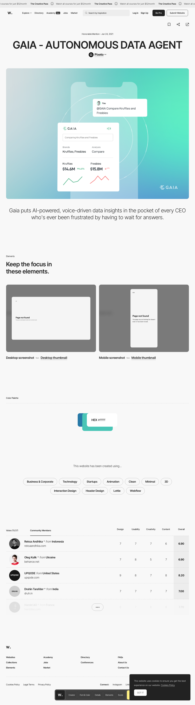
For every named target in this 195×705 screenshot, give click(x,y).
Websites (10, 657)
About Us (122, 662)
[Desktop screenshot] (51, 318)
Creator (72, 695)
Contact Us (123, 667)
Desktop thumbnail (54, 357)
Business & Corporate (40, 481)
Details (98, 695)
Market (74, 13)
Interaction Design (65, 490)
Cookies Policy (13, 684)
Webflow (135, 490)
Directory (39, 13)
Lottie (117, 490)
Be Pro (159, 13)
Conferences (87, 662)
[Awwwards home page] (60, 695)
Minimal (150, 481)
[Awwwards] (10, 13)
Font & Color (85, 695)
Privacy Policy (44, 684)
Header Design (95, 490)
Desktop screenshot (20, 358)
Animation (113, 481)
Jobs (65, 13)
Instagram (117, 684)
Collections (11, 662)
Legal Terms (28, 684)
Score (120, 695)
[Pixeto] (97, 54)
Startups (92, 481)
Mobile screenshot (112, 358)
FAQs (120, 657)
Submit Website (177, 13)
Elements (109, 695)
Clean (132, 481)
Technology (70, 481)
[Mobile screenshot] (144, 318)
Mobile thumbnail (143, 357)
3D (166, 481)
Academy (53, 13)
